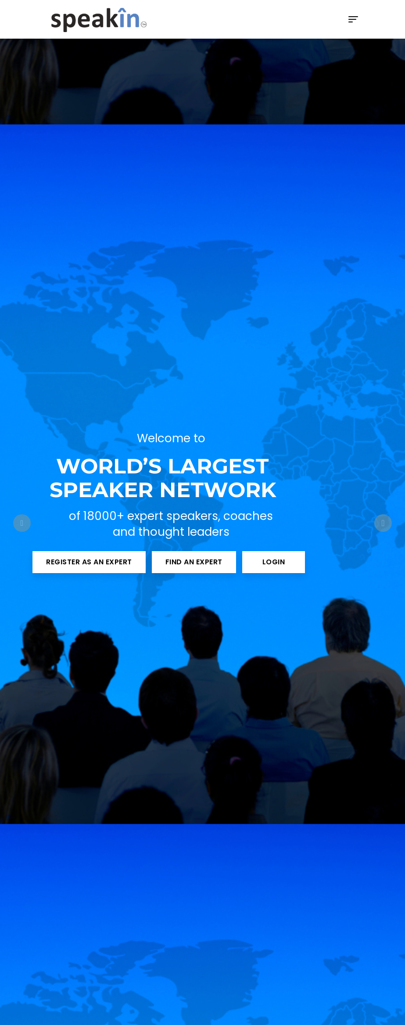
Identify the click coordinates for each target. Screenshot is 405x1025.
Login (273, 562)
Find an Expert (193, 562)
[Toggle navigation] (353, 19)
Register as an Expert (89, 562)
